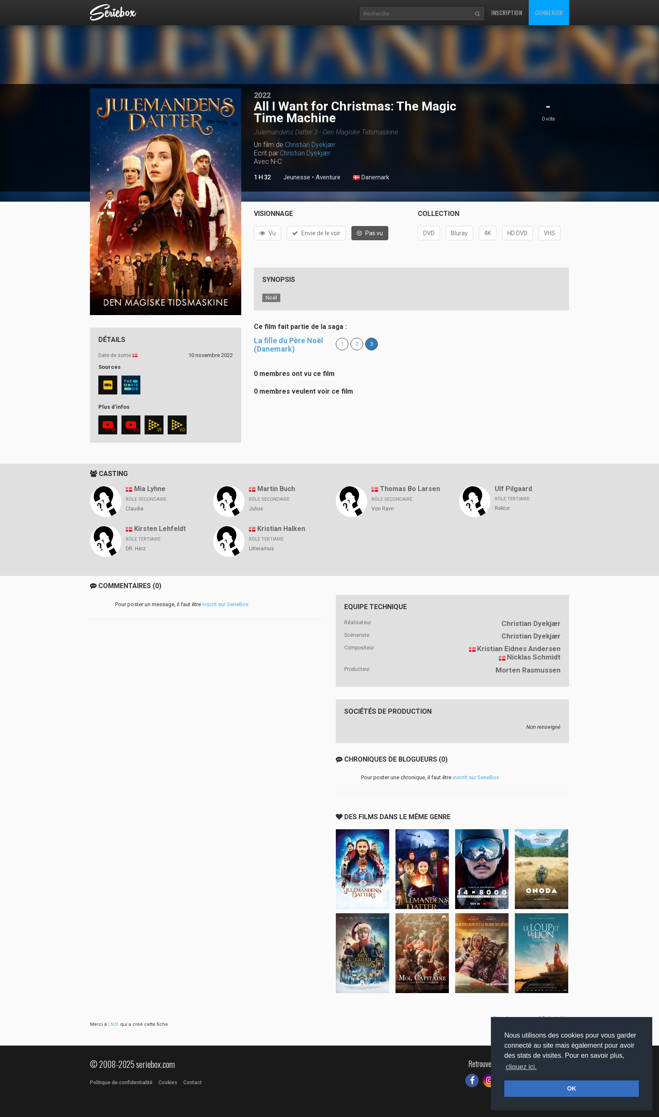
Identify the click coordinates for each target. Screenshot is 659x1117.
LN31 (113, 1024)
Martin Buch (276, 489)
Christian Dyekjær (310, 145)
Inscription (506, 12)
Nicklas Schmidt (534, 657)
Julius (256, 509)
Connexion (549, 12)
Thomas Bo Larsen (410, 489)
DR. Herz (136, 549)
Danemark (371, 177)
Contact (192, 1082)
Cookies (167, 1082)
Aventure (328, 177)
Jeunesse (296, 177)
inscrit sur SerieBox (225, 604)
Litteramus (261, 549)
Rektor (502, 508)
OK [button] (571, 1088)
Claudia (134, 509)
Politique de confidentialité (121, 1082)
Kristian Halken (281, 529)
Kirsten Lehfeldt (160, 529)
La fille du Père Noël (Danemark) (288, 344)
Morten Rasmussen (528, 670)
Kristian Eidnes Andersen (519, 648)
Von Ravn (383, 509)
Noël (271, 297)
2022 (262, 95)
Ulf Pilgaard (513, 489)
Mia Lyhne (150, 489)
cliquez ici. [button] (521, 1066)
